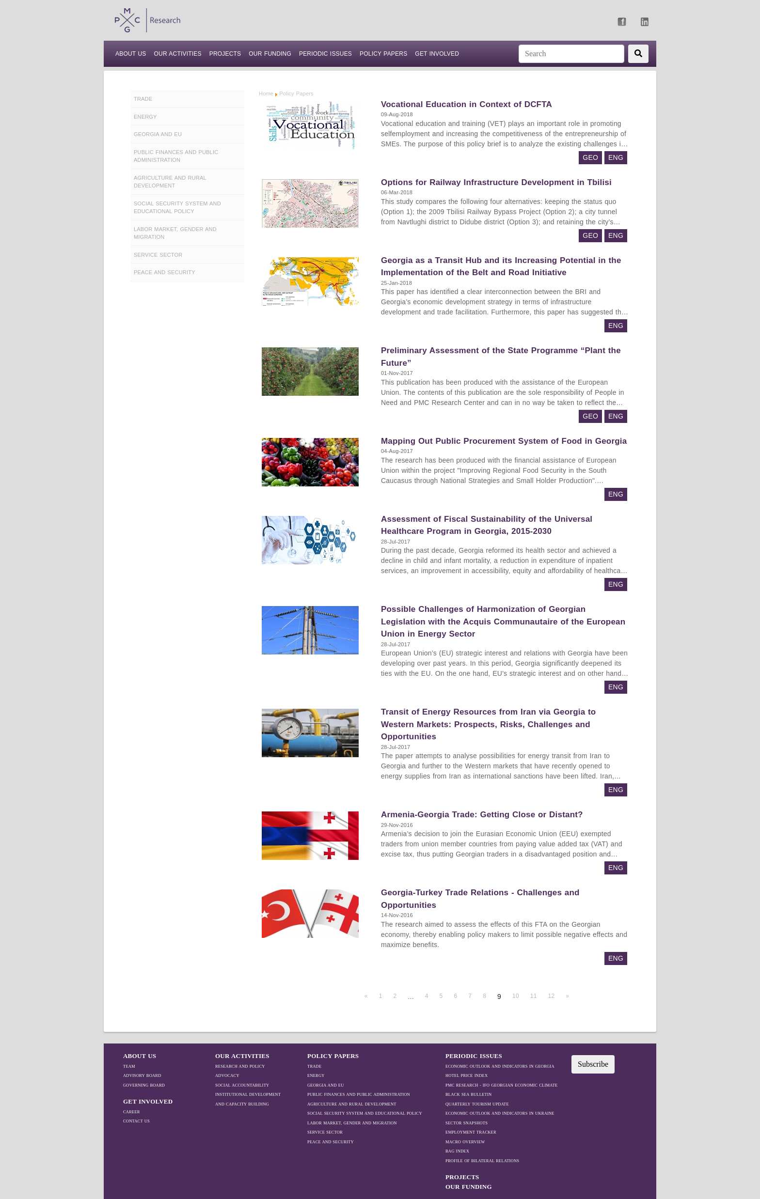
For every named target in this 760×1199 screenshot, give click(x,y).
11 (533, 996)
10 (515, 996)
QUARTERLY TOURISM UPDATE (477, 1104)
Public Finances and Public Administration (358, 1094)
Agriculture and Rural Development (351, 1104)
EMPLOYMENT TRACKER (470, 1132)
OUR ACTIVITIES (242, 1055)
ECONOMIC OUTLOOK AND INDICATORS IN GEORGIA (499, 1066)
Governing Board (144, 1085)
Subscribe (593, 1064)
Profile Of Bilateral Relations (482, 1160)
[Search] (571, 54)
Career (131, 1111)
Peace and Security (330, 1141)
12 (551, 996)
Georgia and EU (325, 1085)
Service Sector (325, 1132)
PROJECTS (225, 53)
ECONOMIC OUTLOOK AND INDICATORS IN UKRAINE (499, 1113)
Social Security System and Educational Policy (364, 1113)
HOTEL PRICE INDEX (466, 1075)
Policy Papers (383, 53)
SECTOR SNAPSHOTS (466, 1123)
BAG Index (457, 1151)
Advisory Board (142, 1075)
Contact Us (136, 1121)
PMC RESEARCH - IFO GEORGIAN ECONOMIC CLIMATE (501, 1085)
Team (129, 1066)
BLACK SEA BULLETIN (468, 1094)
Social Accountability (242, 1085)
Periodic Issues (325, 53)
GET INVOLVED (148, 1101)
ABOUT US (130, 53)
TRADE (314, 1066)
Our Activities (177, 53)
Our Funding (270, 53)
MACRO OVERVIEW (465, 1141)
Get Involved (437, 53)
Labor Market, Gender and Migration (352, 1123)
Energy (316, 1075)
